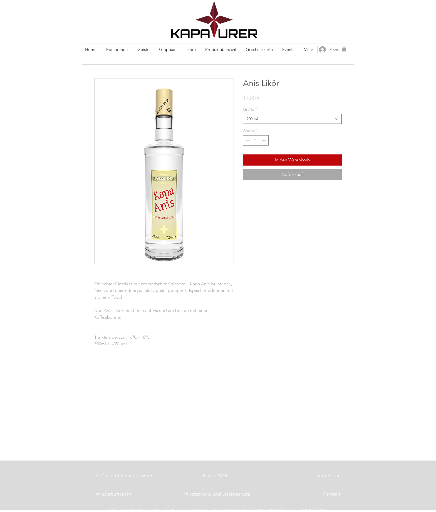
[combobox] (292, 119)
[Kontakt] (331, 494)
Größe (250, 109)
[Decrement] (247, 140)
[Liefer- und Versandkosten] (125, 475)
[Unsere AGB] (214, 475)
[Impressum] (328, 475)
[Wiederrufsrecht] (113, 494)
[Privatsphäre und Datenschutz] (217, 494)
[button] (344, 48)
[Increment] (264, 140)
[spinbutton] (256, 140)
